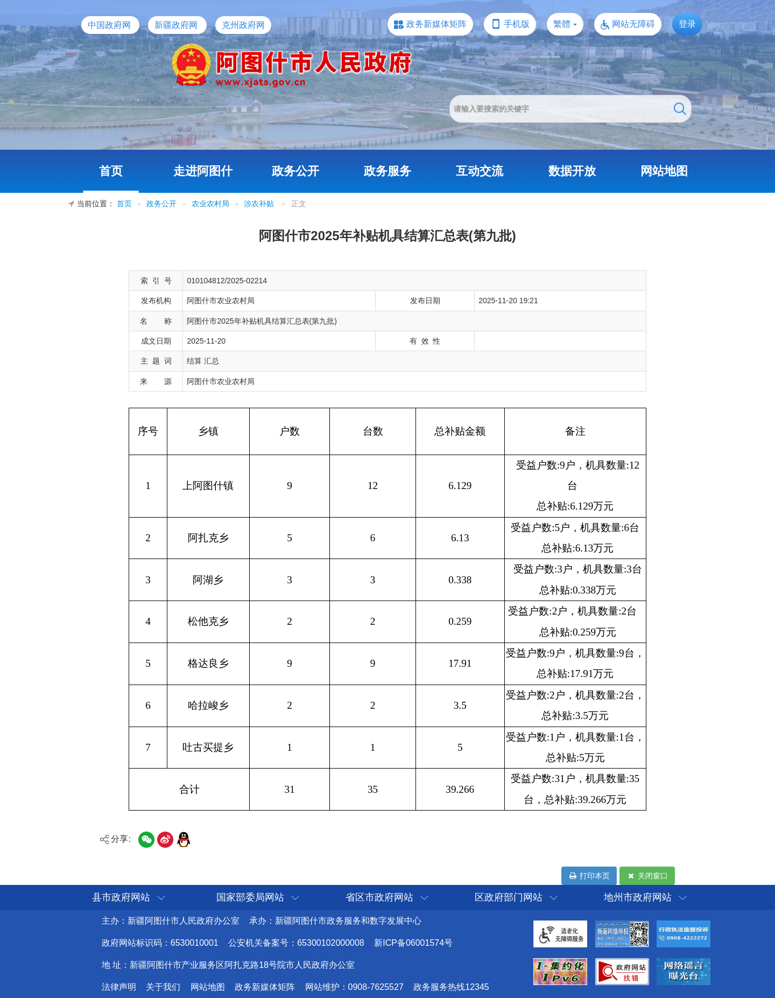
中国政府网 (109, 25)
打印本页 (589, 875)
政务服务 (387, 171)
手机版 (517, 24)
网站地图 (664, 171)
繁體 (561, 24)
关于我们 (163, 987)
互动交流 (479, 171)
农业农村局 (210, 204)
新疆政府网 (176, 25)
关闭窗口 (647, 875)
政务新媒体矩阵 (436, 24)
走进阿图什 (202, 171)
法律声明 (119, 987)
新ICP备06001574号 (413, 942)
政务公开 (295, 171)
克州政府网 (243, 25)
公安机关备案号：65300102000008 (296, 942)
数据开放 (572, 171)
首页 (111, 171)
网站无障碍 (633, 24)
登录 (687, 24)
